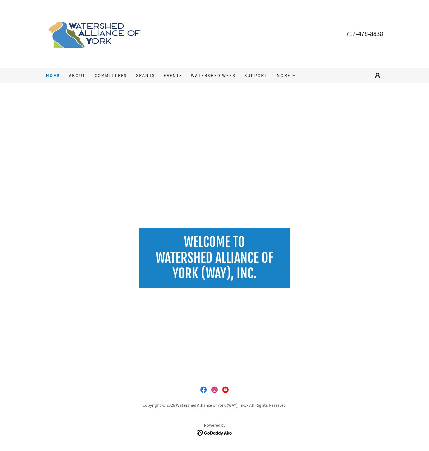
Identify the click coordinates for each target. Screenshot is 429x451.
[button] (286, 75)
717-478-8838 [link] (364, 34)
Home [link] (53, 75)
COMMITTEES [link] (111, 75)
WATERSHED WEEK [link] (213, 75)
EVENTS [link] (173, 75)
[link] (96, 33)
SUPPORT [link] (256, 75)
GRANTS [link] (145, 75)
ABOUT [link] (77, 75)
